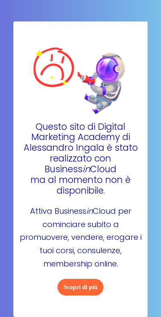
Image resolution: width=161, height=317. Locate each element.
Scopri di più (80, 287)
